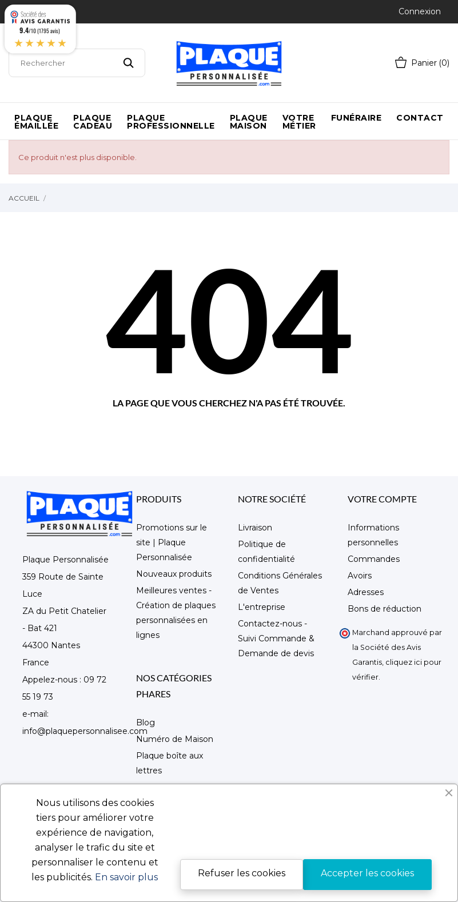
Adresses (366, 592)
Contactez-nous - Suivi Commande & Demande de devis (276, 638)
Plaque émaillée (36, 122)
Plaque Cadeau (92, 122)
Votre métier (299, 122)
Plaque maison (249, 122)
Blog (145, 722)
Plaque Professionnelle (171, 122)
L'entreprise (261, 607)
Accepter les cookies (367, 873)
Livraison (255, 527)
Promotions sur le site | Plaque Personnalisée (171, 542)
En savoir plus (126, 877)
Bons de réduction (384, 609)
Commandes (374, 559)
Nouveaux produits (174, 574)
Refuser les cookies (241, 873)
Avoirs (360, 575)
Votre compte (382, 498)
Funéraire (356, 118)
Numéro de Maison (174, 739)
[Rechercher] (77, 63)
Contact (420, 118)
